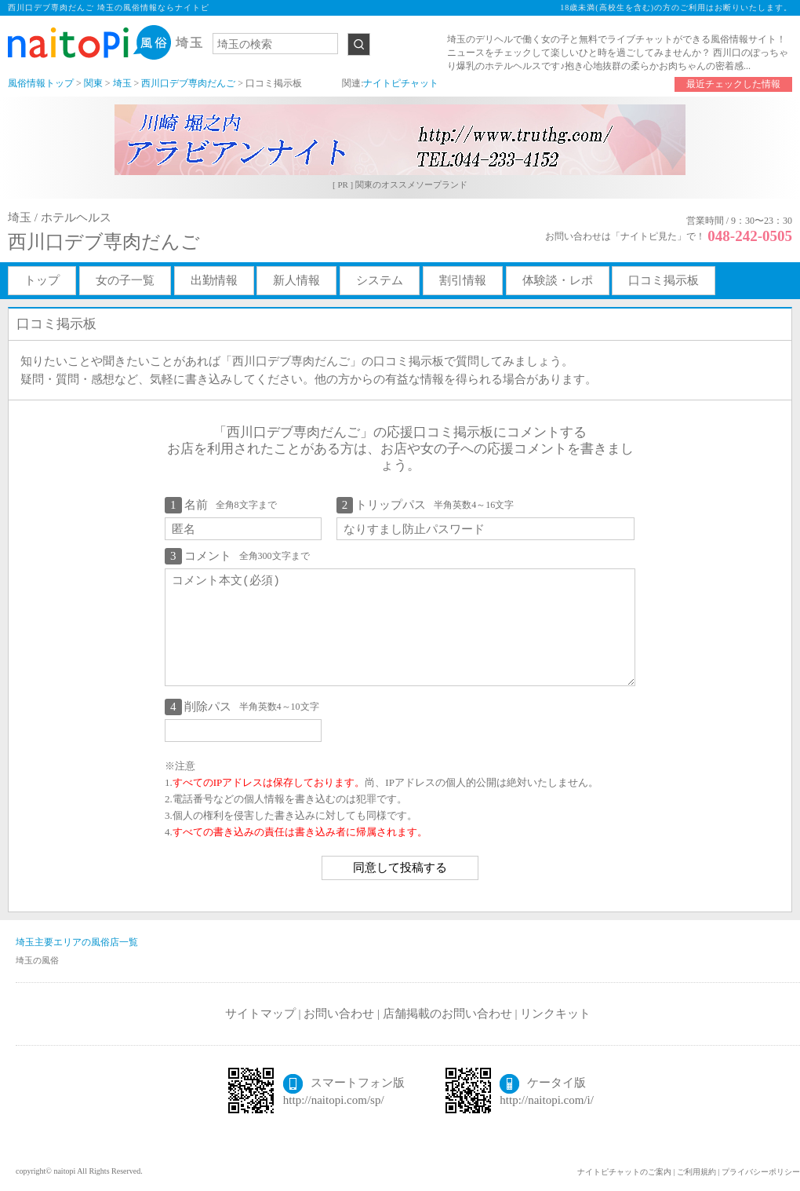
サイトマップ (260, 1013)
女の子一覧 (125, 280)
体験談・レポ (557, 280)
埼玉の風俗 (37, 960)
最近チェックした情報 (733, 84)
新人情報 (296, 280)
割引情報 (462, 280)
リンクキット (555, 1013)
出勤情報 (214, 280)
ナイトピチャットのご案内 (624, 1171)
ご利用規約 (696, 1171)
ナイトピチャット (400, 83)
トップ (42, 280)
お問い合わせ (339, 1013)
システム (379, 280)
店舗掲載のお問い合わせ (447, 1013)
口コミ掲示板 (663, 280)
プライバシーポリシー (761, 1171)
